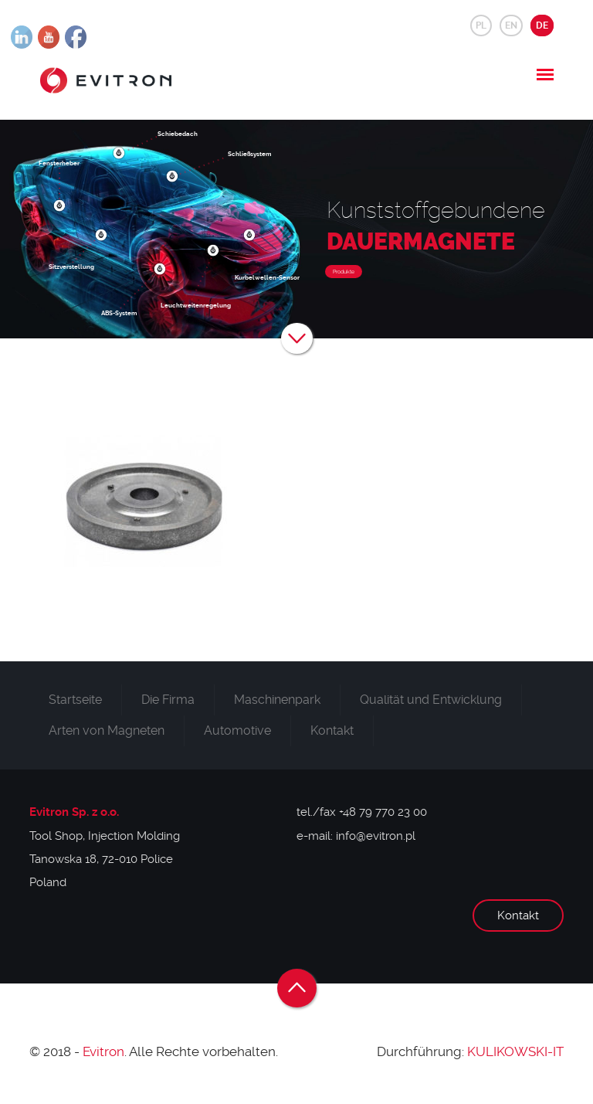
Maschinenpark (277, 699)
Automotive (237, 730)
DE (542, 25)
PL (481, 25)
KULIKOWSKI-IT (515, 1051)
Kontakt (332, 730)
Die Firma (168, 699)
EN (511, 25)
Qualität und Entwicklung (431, 699)
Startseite (75, 699)
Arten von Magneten (106, 730)
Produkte (343, 271)
